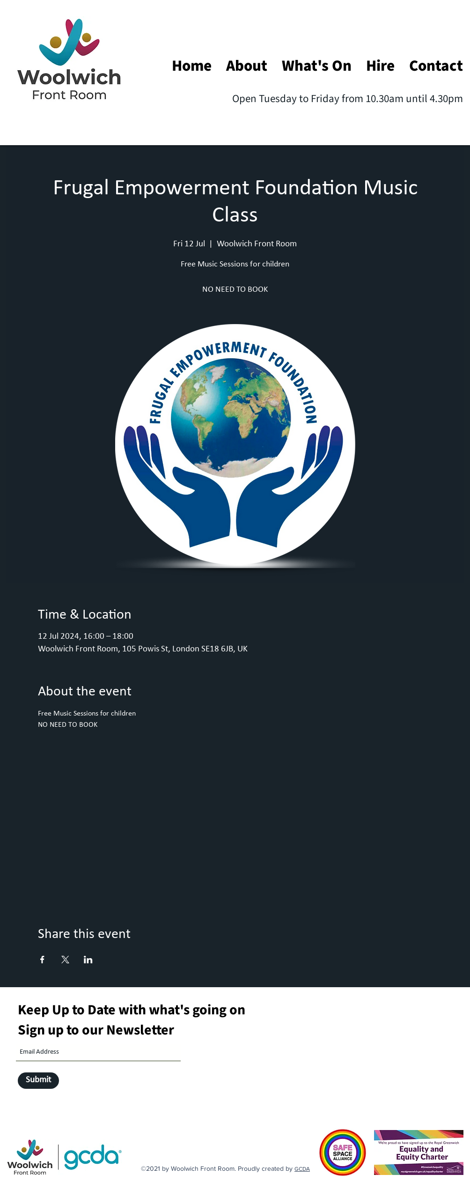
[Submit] (38, 1080)
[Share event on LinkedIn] (88, 959)
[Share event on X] (65, 959)
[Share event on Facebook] (42, 959)
